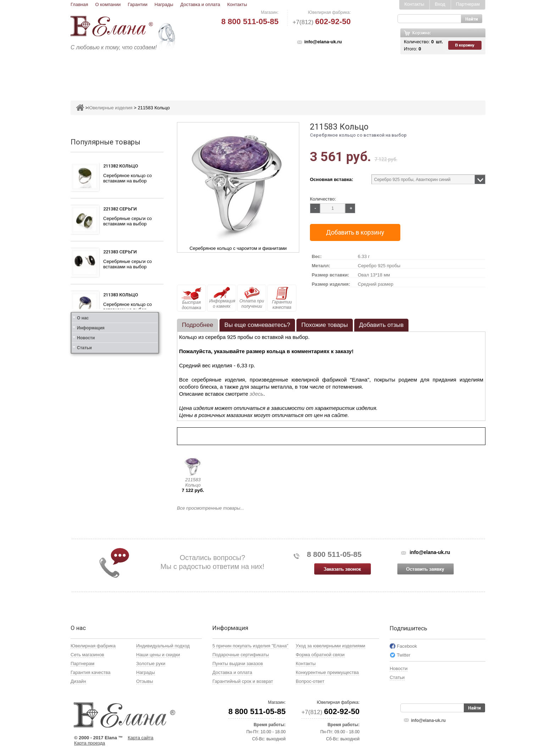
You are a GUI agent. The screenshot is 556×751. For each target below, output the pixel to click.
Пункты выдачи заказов (237, 663)
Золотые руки (150, 663)
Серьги (192, 73)
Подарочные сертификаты (240, 654)
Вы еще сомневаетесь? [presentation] (257, 325)
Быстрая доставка (191, 298)
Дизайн (78, 681)
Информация (91, 484)
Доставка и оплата (200, 4)
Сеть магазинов (87, 654)
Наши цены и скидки (158, 654)
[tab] (197, 325)
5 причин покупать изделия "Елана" (250, 645)
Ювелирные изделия (112, 73)
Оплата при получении (251, 298)
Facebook (407, 646)
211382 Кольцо (120, 166)
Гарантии (138, 4)
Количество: (323, 199)
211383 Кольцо (120, 294)
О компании (108, 4)
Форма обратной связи (320, 654)
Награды (164, 4)
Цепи (370, 73)
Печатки (312, 73)
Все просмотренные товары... (210, 508)
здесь (256, 394)
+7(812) (322, 22)
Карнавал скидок (412, 73)
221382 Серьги (120, 209)
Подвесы (224, 73)
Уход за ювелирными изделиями (330, 645)
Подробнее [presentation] (197, 325)
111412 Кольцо (120, 382)
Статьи (84, 503)
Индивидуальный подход (163, 645)
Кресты (344, 73)
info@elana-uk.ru (323, 41)
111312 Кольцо (120, 337)
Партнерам (468, 4)
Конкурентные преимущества (327, 672)
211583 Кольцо (192, 482)
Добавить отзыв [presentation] (381, 325)
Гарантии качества (282, 298)
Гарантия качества (90, 672)
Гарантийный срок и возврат (242, 681)
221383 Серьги (120, 251)
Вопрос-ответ (310, 681)
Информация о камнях (222, 298)
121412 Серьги (120, 425)
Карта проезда (89, 743)
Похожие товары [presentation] (324, 325)
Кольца (162, 73)
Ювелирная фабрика (93, 645)
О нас (83, 474)
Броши (256, 73)
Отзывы (144, 681)
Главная (79, 4)
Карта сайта (140, 737)
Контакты (237, 4)
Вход (440, 4)
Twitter (403, 655)
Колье (283, 73)
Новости (86, 494)
